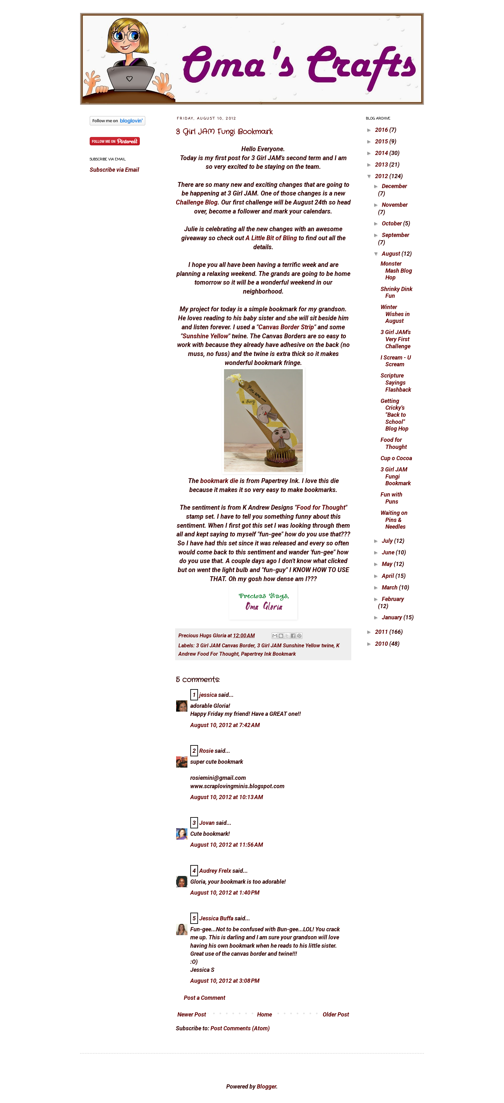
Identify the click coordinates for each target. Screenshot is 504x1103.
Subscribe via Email (114, 169)
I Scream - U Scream (396, 361)
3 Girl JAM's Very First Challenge (396, 339)
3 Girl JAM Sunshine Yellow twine (295, 646)
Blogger (266, 1086)
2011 (382, 631)
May (388, 564)
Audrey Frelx (215, 870)
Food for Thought (321, 507)
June (389, 552)
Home (264, 1014)
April (388, 575)
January (392, 617)
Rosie (206, 750)
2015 (382, 141)
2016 (382, 129)
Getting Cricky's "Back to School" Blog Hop (395, 414)
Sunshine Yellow (205, 336)
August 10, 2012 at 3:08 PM (224, 980)
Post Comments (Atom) (240, 1028)
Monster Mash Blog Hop (396, 270)
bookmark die (219, 481)
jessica (208, 694)
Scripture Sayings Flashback (396, 382)
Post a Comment (204, 997)
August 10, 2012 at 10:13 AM (226, 797)
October (392, 223)
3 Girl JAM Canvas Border (225, 646)
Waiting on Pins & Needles (394, 519)
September (395, 235)
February (393, 599)
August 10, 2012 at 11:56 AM (226, 844)
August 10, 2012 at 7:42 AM (225, 725)
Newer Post (191, 1014)
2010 (382, 643)
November (395, 204)
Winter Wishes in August (395, 314)
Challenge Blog (197, 202)
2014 (382, 153)
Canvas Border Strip (286, 327)
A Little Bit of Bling (271, 238)
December (394, 186)
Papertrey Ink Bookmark (268, 654)
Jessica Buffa (216, 918)
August (391, 253)
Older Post (336, 1014)
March (390, 587)
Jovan (207, 822)
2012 (382, 176)
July (388, 540)
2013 (382, 164)
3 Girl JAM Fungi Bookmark (224, 132)
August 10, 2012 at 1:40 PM (224, 892)
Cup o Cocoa (396, 458)
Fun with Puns (391, 498)
